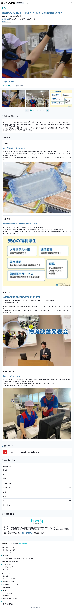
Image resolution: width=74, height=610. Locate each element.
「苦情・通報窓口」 (26, 533)
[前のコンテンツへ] (27, 110)
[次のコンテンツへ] (47, 110)
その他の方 (6, 601)
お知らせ (6, 570)
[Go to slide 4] (40, 110)
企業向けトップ (8, 567)
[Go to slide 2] (34, 110)
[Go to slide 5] (43, 110)
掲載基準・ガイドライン (10, 584)
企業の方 (6, 596)
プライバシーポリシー (10, 579)
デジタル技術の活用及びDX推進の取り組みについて (19, 558)
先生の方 (6, 590)
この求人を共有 (9, 82)
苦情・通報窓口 (8, 604)
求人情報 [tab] (19, 86)
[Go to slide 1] (31, 110)
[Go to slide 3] (37, 110)
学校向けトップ (8, 564)
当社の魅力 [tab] (7, 86)
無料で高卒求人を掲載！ (10, 599)
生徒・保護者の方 (8, 593)
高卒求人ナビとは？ (9, 550)
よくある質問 (7, 553)
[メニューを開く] (71, 2)
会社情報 (6, 555)
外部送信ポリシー (8, 581)
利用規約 (6, 576)
